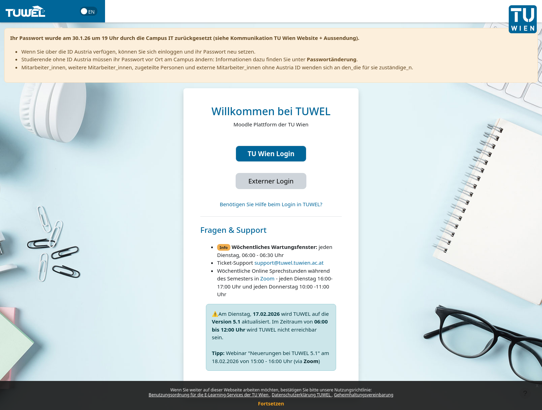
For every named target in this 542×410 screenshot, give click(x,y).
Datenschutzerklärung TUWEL (302, 395)
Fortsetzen (271, 403)
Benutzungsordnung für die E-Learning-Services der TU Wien (209, 395)
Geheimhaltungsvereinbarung (364, 395)
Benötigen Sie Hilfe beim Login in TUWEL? (271, 204)
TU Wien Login (271, 153)
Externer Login (270, 180)
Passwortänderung (331, 59)
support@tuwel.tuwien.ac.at (289, 262)
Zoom (267, 278)
